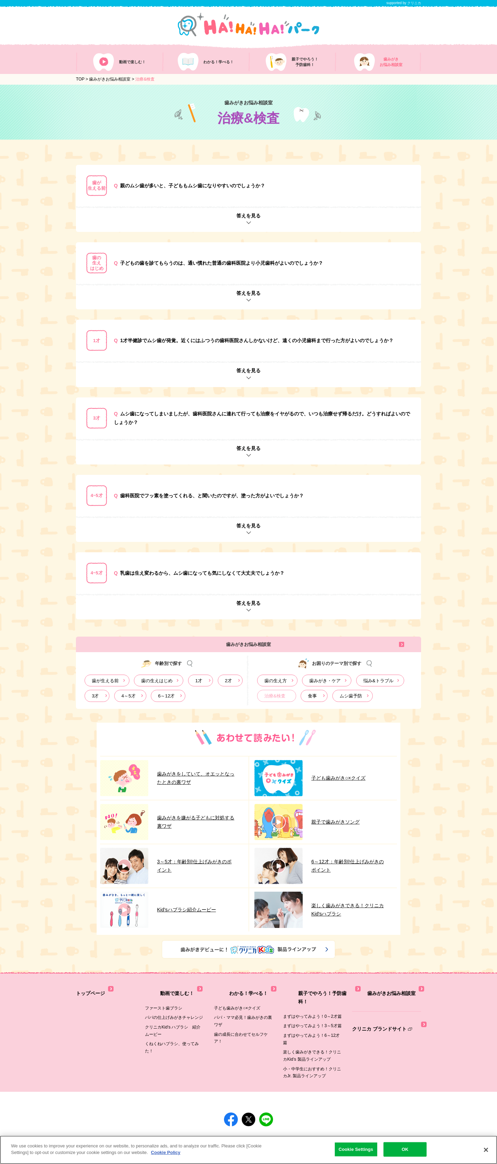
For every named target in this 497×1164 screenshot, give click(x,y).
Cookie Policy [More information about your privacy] (165, 1152)
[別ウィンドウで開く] (150, 1134)
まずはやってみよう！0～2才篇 (312, 1004)
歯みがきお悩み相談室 (109, 83)
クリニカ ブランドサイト (380, 1020)
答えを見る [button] (248, 220)
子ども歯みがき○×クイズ (237, 1004)
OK (405, 1149)
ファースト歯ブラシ (163, 1004)
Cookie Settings (356, 1149)
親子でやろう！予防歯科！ (310, 994)
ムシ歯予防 (351, 702)
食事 (312, 702)
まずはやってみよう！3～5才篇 (312, 1014)
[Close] (486, 1149)
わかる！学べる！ (232, 994)
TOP (80, 83)
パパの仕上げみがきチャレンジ (174, 1014)
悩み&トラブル (378, 686)
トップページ (89, 994)
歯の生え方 (275, 686)
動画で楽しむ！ (160, 994)
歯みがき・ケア (325, 686)
